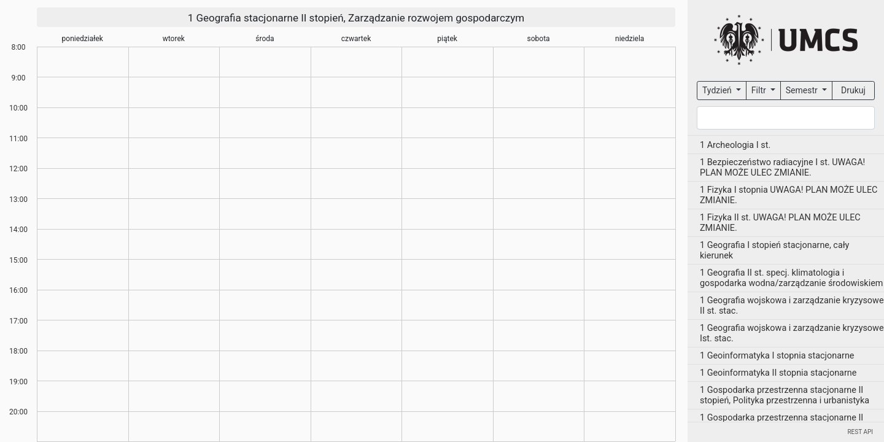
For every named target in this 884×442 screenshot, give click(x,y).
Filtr (759, 90)
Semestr (803, 90)
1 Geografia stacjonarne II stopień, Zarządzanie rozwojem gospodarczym (356, 18)
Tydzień (718, 90)
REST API (860, 431)
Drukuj (853, 90)
